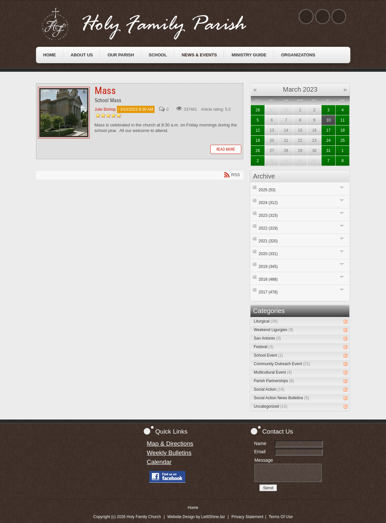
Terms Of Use (281, 516)
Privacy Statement (247, 516)
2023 (268, 215)
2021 (268, 241)
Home (193, 507)
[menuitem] (49, 55)
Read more (225, 149)
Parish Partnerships (274, 381)
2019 (268, 266)
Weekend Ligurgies (273, 329)
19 (258, 140)
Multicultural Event (273, 372)
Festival (263, 347)
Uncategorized (270, 406)
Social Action (269, 389)
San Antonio (267, 338)
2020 (268, 254)
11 (342, 120)
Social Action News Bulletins (281, 398)
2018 (268, 279)
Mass (63, 112)
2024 (268, 202)
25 (342, 140)
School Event (268, 355)
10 (328, 120)
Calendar (159, 461)
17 (328, 130)
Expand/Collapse (342, 187)
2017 (268, 292)
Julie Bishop (105, 109)
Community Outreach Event (282, 364)
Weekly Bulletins (169, 452)
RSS (345, 322)
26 (258, 110)
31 (328, 150)
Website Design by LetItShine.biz (196, 516)
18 (342, 130)
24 (328, 140)
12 (258, 130)
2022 (268, 228)
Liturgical (266, 321)
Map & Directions (170, 443)
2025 (267, 190)
